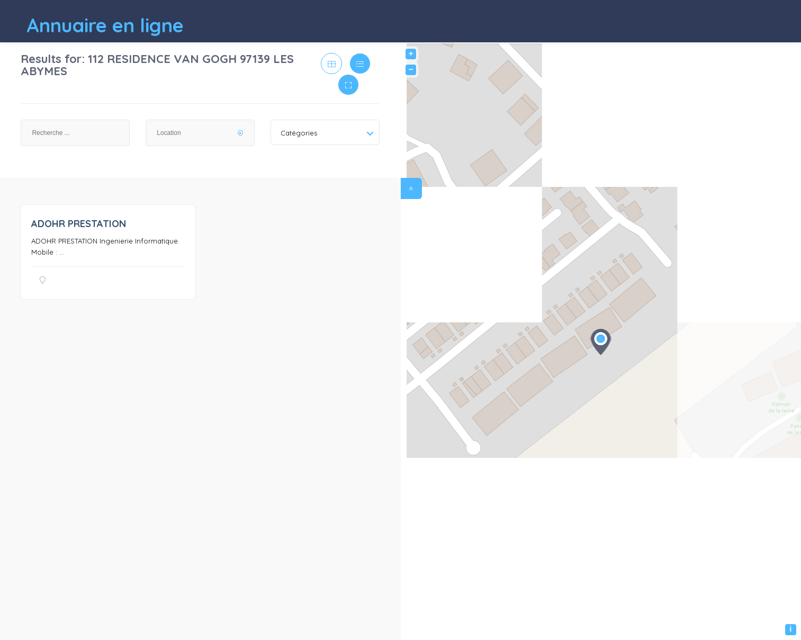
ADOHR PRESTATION (78, 224)
